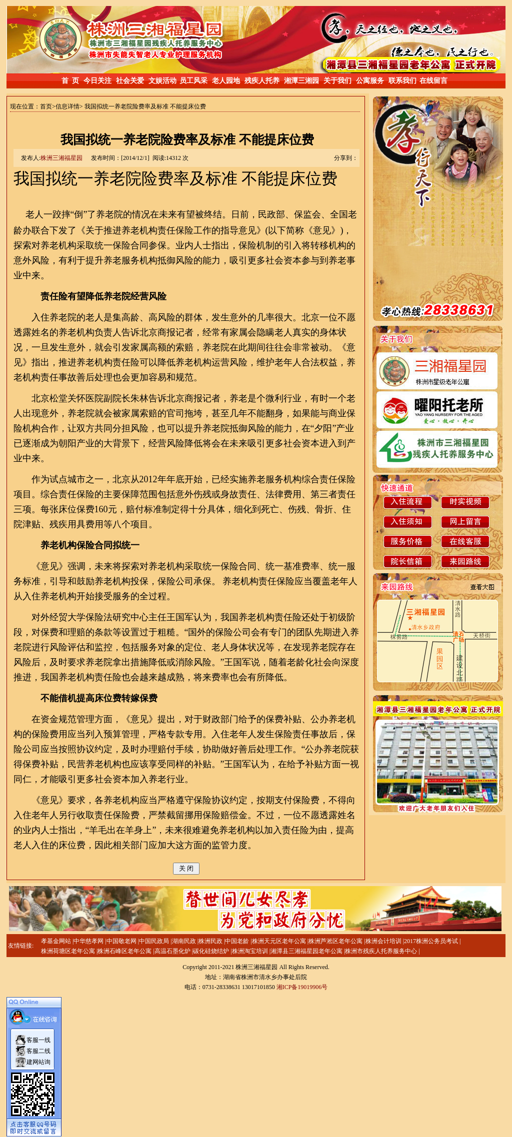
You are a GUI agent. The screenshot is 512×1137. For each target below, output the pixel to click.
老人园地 (226, 80)
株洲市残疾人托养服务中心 (381, 951)
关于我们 (338, 80)
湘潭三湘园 (301, 80)
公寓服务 (370, 80)
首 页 (70, 80)
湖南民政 (185, 941)
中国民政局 (154, 941)
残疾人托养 (262, 80)
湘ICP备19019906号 (302, 987)
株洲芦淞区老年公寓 (336, 941)
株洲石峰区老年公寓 (125, 951)
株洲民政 (211, 941)
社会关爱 (130, 80)
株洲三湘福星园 (61, 157)
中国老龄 (237, 941)
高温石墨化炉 (173, 951)
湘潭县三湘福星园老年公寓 (307, 951)
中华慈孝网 (89, 941)
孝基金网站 (56, 941)
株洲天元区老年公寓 (280, 941)
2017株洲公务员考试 (432, 941)
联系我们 (402, 80)
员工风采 (194, 80)
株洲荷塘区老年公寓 (68, 951)
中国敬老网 (122, 941)
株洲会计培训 (384, 941)
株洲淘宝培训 (251, 951)
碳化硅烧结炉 (211, 951)
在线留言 (434, 80)
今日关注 (98, 80)
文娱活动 (162, 80)
